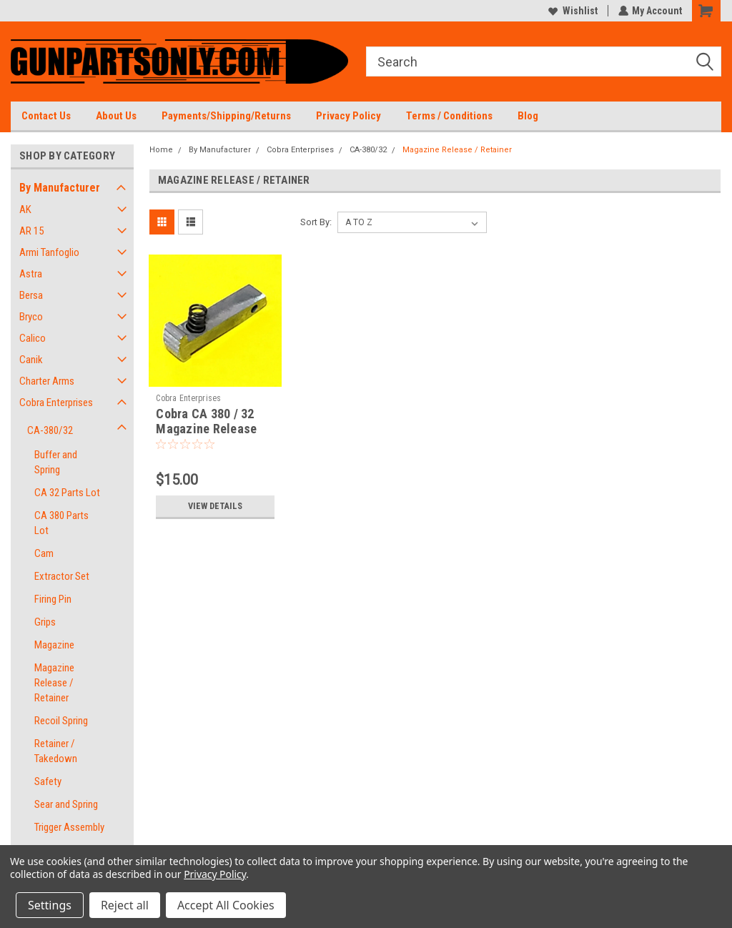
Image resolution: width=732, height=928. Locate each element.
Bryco (31, 316)
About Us (116, 115)
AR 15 (31, 230)
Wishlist (572, 10)
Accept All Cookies (225, 905)
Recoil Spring (61, 720)
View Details (215, 506)
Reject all (125, 905)
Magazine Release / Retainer (54, 682)
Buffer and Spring (55, 462)
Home (161, 149)
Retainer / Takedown (55, 751)
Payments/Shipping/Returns (226, 115)
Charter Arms (46, 381)
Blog (528, 115)
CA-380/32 (50, 430)
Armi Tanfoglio (49, 252)
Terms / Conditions (449, 115)
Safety (47, 781)
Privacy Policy (348, 115)
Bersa (31, 295)
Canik (31, 359)
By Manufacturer (59, 187)
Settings (49, 905)
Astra (30, 273)
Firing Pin (52, 599)
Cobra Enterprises (56, 402)
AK (25, 209)
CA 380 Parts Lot (61, 523)
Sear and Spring (66, 804)
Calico (32, 338)
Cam (44, 553)
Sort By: (316, 222)
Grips (45, 622)
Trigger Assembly (69, 827)
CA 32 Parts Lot (67, 492)
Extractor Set (61, 576)
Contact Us (46, 115)
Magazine (54, 644)
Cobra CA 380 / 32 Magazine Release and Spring (206, 428)
